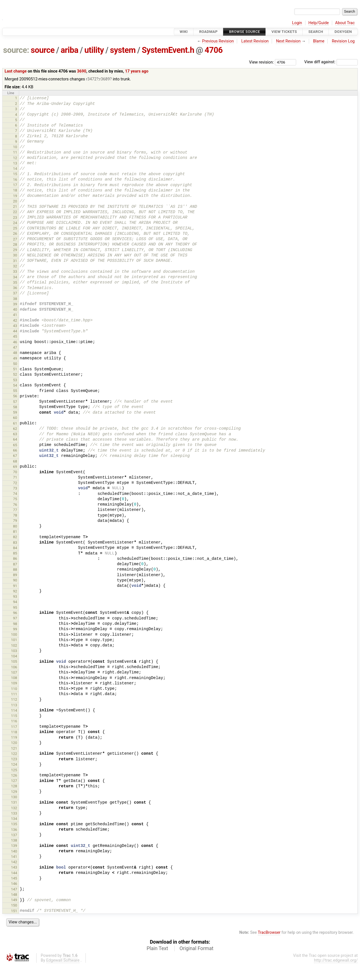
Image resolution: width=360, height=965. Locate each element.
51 (15, 369)
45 (15, 336)
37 (15, 293)
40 (15, 309)
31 (15, 261)
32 (15, 266)
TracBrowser (269, 932)
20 (15, 201)
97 (15, 618)
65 (15, 445)
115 (14, 716)
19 (15, 196)
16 (15, 179)
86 (15, 558)
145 (14, 878)
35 (15, 282)
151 (14, 911)
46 (15, 342)
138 (14, 840)
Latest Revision (255, 41)
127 (14, 781)
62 (15, 429)
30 (15, 255)
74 (15, 493)
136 (14, 830)
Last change (15, 71)
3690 (81, 71)
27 (15, 239)
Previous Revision (218, 41)
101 (14, 640)
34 (15, 277)
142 (14, 862)
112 (14, 699)
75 (15, 499)
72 (15, 483)
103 (14, 651)
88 (15, 569)
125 (14, 770)
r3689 (104, 79)
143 (14, 867)
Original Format (196, 948)
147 (14, 889)
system (123, 50)
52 (15, 374)
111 (14, 694)
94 (15, 602)
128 (14, 786)
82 (15, 537)
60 (15, 418)
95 (15, 607)
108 (14, 678)
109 (14, 683)
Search (315, 32)
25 (15, 228)
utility (94, 50)
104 (14, 656)
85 (15, 553)
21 (15, 206)
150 (14, 905)
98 (15, 624)
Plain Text (157, 948)
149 (14, 900)
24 (15, 223)
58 (15, 407)
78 (15, 515)
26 (15, 233)
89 (15, 575)
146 (14, 883)
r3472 (91, 79)
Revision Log (343, 41)
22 (15, 212)
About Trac (345, 23)
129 (14, 792)
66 (15, 450)
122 (14, 754)
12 (15, 158)
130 (14, 797)
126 (14, 775)
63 (15, 434)
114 (14, 710)
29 (15, 250)
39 (15, 304)
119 (14, 737)
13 (15, 163)
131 (14, 802)
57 (15, 402)
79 (15, 520)
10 (15, 147)
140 (14, 851)
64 (15, 439)
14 (15, 168)
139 (14, 846)
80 (15, 526)
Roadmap (208, 32)
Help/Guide (319, 23)
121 (14, 748)
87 (15, 564)
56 (15, 396)
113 (14, 705)
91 (15, 586)
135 (14, 824)
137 (14, 835)
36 (15, 288)
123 (14, 759)
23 (15, 217)
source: (16, 50)
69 (15, 467)
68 (15, 461)
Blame (319, 41)
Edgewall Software (63, 960)
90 (15, 580)
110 (14, 689)
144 (14, 873)
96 (15, 613)
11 (15, 152)
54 (15, 385)
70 (15, 472)
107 (14, 672)
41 (15, 315)
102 (14, 645)
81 (15, 531)
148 (14, 894)
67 (15, 456)
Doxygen (343, 32)
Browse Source (244, 32)
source (43, 50)
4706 (213, 50)
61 (15, 423)
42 (15, 320)
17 (15, 185)
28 (15, 244)
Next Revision (288, 41)
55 (15, 391)
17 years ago (136, 71)
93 (15, 596)
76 (15, 504)
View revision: (261, 62)
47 (15, 347)
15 (15, 174)
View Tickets (284, 32)
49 (15, 358)
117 (14, 727)
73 (15, 488)
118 (14, 732)
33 (15, 271)
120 (14, 743)
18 (15, 190)
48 (15, 353)
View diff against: (331, 62)
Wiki (184, 32)
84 (15, 548)
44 (15, 331)
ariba (69, 50)
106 (14, 667)
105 (14, 661)
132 (14, 808)
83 (15, 542)
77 (15, 510)
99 (15, 629)
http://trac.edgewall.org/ (336, 960)
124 (14, 764)
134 (14, 819)
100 (14, 634)
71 (15, 477)
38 (15, 299)
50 (15, 364)
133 (14, 813)
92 (15, 591)
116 (14, 721)
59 (15, 412)
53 (15, 380)
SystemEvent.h (168, 50)
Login (297, 23)
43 (15, 326)
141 (14, 856)
